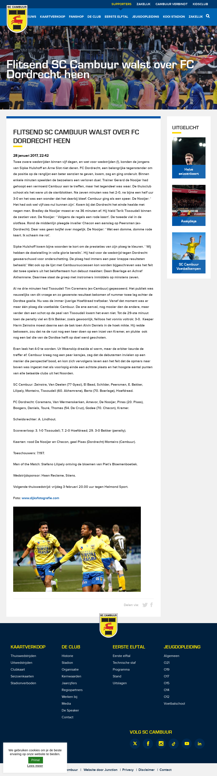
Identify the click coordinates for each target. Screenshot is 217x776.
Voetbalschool (174, 704)
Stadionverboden (23, 683)
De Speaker (70, 710)
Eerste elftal (116, 17)
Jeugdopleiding (145, 17)
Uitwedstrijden (21, 663)
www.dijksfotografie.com (40, 498)
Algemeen (171, 656)
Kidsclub (200, 4)
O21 (166, 663)
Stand (117, 676)
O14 (166, 690)
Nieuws (30, 17)
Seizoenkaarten (22, 676)
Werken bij (69, 697)
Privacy (128, 770)
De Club (94, 17)
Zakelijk (143, 4)
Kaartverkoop (52, 17)
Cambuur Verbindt (172, 4)
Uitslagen (120, 683)
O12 (166, 697)
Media (66, 704)
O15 (166, 683)
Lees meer (35, 765)
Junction (110, 770)
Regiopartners (72, 690)
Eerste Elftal (129, 647)
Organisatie (70, 670)
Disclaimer (146, 770)
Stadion (67, 663)
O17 (166, 676)
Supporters (121, 4)
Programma (121, 670)
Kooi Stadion (174, 17)
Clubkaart (18, 670)
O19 (166, 670)
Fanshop (76, 17)
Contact (67, 717)
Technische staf (124, 663)
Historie (67, 656)
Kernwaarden (71, 676)
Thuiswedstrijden (23, 656)
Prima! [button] (35, 760)
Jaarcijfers (69, 683)
